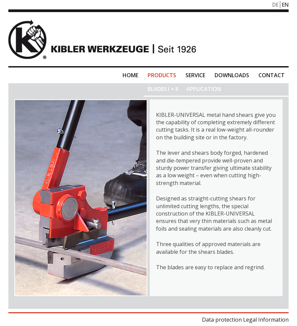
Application (203, 89)
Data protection (222, 319)
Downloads (232, 75)
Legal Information (266, 319)
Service (195, 75)
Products (162, 75)
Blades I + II (163, 89)
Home (130, 75)
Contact (271, 75)
